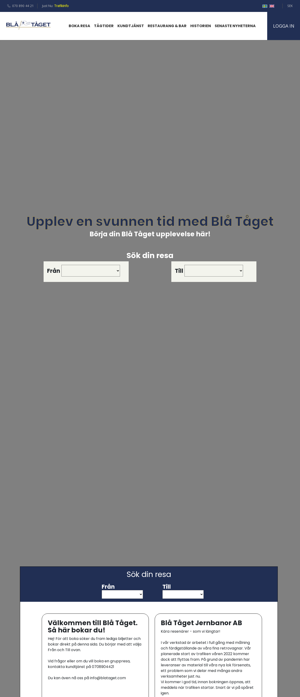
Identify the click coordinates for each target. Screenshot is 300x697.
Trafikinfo (61, 6)
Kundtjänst (130, 26)
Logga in (283, 26)
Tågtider (104, 26)
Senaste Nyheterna (235, 26)
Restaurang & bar (167, 26)
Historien (200, 26)
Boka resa (79, 26)
